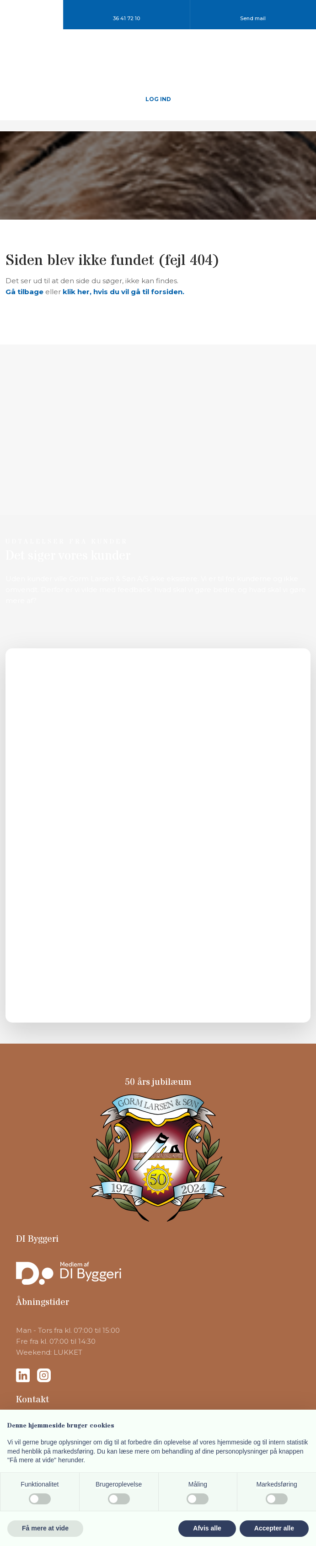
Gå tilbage (24, 291)
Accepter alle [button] (274, 1528)
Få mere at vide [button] (45, 1528)
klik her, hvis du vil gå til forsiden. (123, 291)
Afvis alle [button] (207, 1528)
